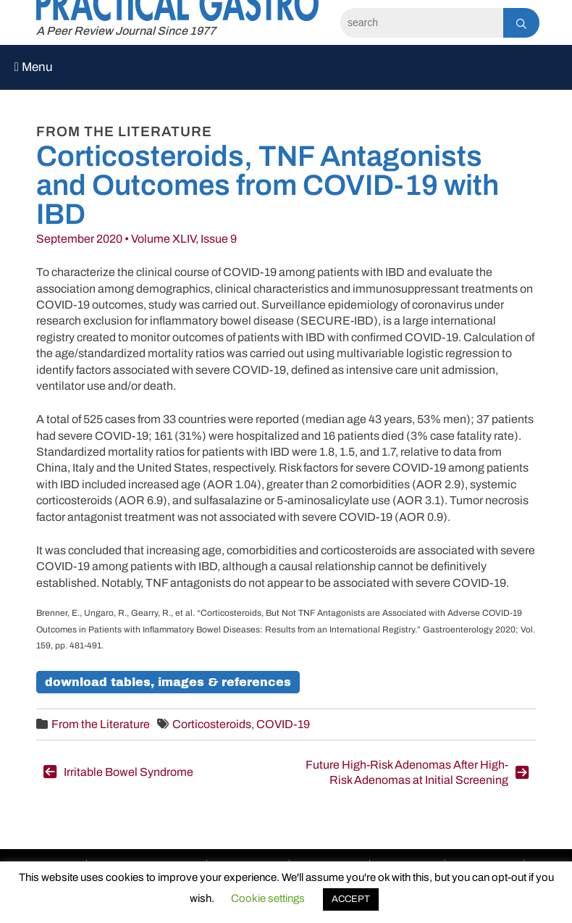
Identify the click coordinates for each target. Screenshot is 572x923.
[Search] (421, 23)
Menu (33, 67)
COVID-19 (283, 724)
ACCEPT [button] (351, 899)
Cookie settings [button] (268, 898)
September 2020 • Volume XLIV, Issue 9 (136, 239)
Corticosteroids (211, 724)
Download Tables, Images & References (168, 682)
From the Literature (100, 724)
